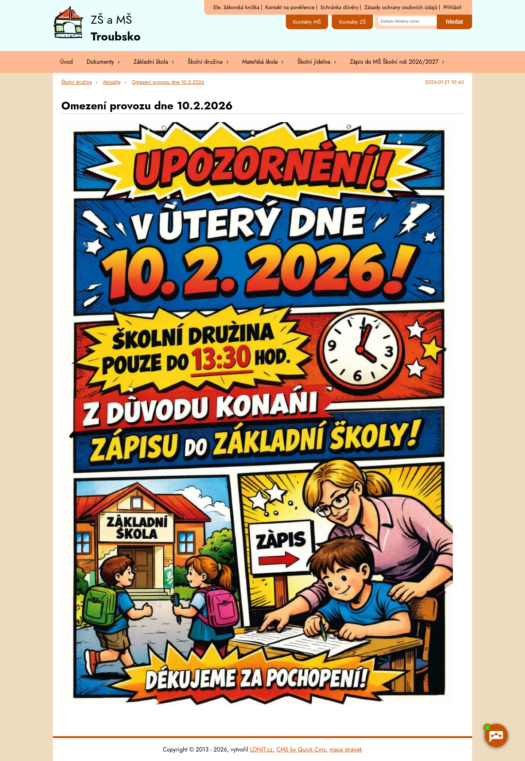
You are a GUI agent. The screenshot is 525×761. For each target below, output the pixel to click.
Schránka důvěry (339, 7)
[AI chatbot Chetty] (495, 735)
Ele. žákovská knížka (236, 7)
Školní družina (76, 82)
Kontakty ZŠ (352, 22)
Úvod (66, 62)
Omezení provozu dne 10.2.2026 (168, 82)
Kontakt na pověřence (290, 7)
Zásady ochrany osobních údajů (400, 7)
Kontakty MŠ (307, 22)
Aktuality (112, 82)
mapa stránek (345, 749)
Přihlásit (452, 7)
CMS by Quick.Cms (301, 749)
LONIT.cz (261, 749)
